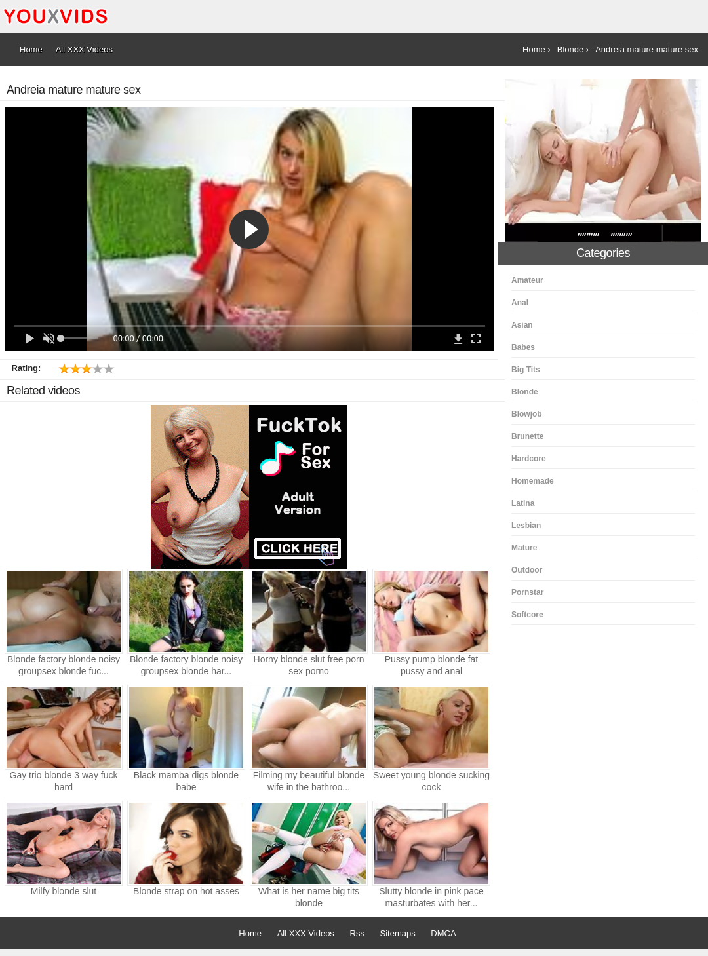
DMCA (443, 933)
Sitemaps (398, 933)
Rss (357, 933)
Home (250, 933)
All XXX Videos (305, 933)
